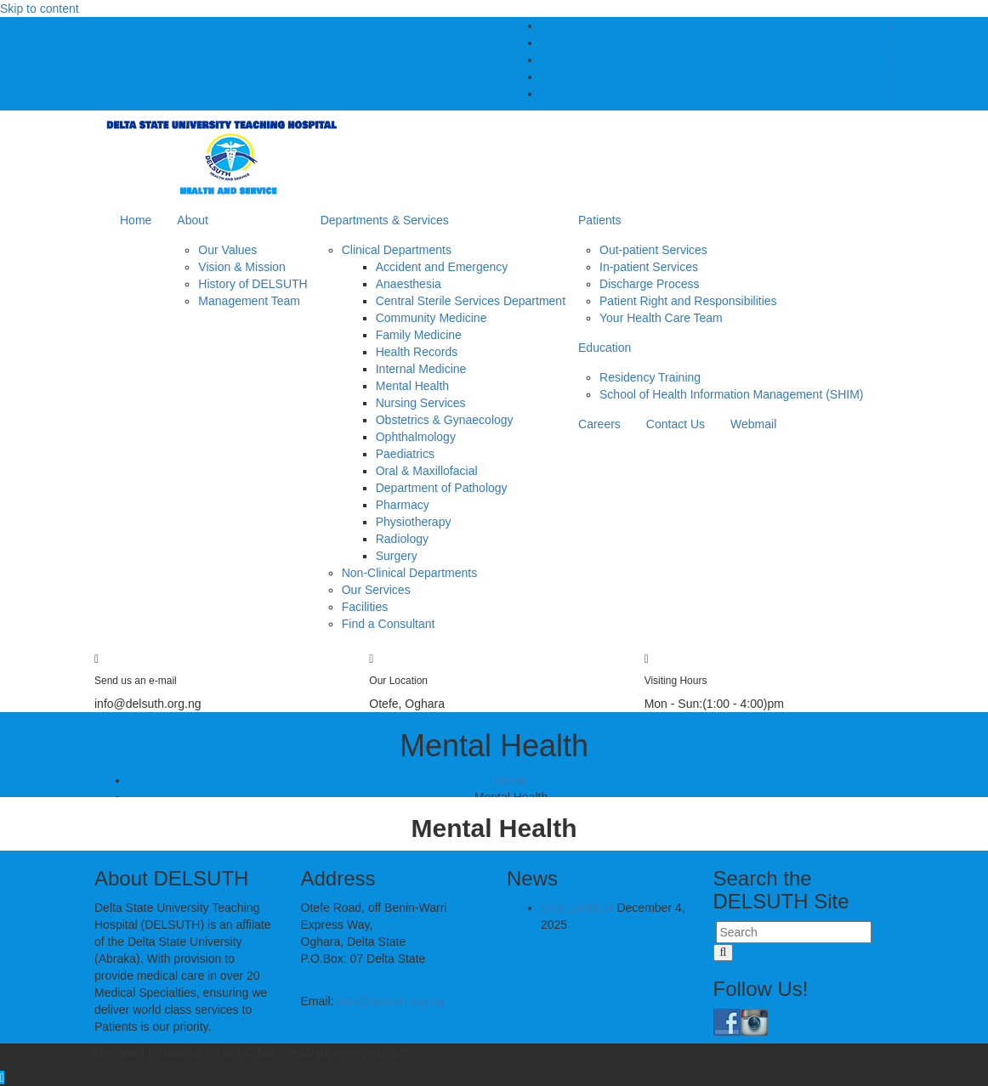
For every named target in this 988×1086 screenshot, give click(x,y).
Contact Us (675, 424)
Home (135, 220)
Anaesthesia (408, 284)
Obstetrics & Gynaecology (445, 420)
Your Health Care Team (661, 318)
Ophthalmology (416, 437)
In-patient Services (648, 267)
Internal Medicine (421, 369)
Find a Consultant (388, 624)
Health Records (417, 352)
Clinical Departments (396, 250)
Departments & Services (385, 220)
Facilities (365, 607)
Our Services (376, 590)
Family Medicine (419, 335)
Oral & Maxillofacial (427, 471)
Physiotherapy (413, 522)
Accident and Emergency (442, 267)
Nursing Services (421, 403)
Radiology (402, 539)
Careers (599, 424)
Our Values (227, 250)
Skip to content (39, 8)
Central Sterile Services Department (470, 301)
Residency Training (650, 377)
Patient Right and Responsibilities (688, 301)
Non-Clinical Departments (410, 573)
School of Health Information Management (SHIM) (731, 394)
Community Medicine (431, 318)
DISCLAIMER (577, 907)
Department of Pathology (442, 488)
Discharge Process (649, 284)
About (192, 220)
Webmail (753, 424)
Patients (600, 220)
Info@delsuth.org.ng (390, 1001)
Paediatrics (405, 454)
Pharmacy (402, 505)
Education (604, 347)
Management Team (249, 301)
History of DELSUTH (252, 284)
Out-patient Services (653, 250)
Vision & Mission (241, 267)
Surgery (396, 556)
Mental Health (412, 386)
